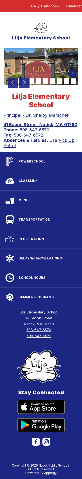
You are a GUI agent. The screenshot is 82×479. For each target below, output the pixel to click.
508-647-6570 (38, 330)
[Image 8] (59, 81)
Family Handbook (43, 6)
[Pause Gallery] (72, 74)
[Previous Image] (13, 83)
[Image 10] (73, 81)
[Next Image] (24, 83)
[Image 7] (52, 81)
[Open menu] (11, 30)
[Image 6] (45, 81)
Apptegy (50, 473)
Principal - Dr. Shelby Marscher (36, 115)
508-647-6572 (39, 336)
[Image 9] (66, 81)
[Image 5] (38, 81)
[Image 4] (31, 81)
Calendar (74, 6)
